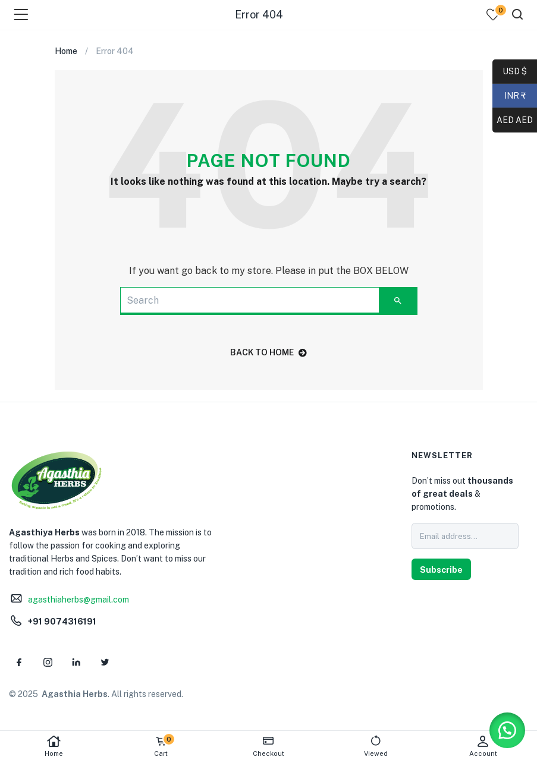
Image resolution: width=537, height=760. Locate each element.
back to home (268, 352)
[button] (507, 730)
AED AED (512, 121)
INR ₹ (509, 96)
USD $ (514, 72)
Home (54, 746)
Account (483, 746)
